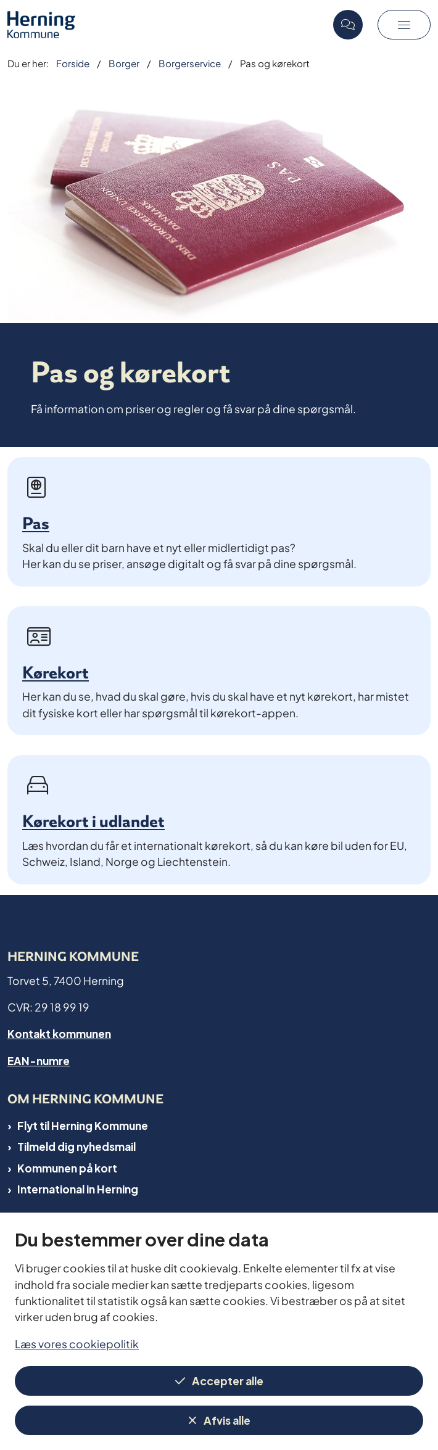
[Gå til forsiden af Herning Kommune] (166, 24)
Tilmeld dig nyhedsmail (76, 1146)
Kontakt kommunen (59, 1033)
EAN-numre (38, 1060)
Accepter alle (227, 1380)
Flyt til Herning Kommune (82, 1125)
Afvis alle (227, 1419)
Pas (35, 523)
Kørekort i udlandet (93, 821)
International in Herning (77, 1188)
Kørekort (55, 672)
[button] (404, 24)
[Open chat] (348, 24)
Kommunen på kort (67, 1168)
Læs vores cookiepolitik (77, 1343)
